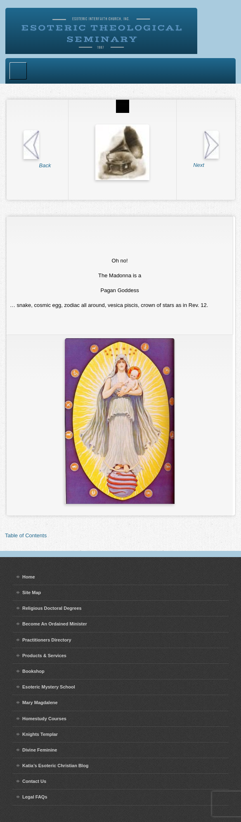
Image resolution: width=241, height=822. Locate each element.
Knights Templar (40, 734)
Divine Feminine (39, 749)
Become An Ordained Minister (54, 623)
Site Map (31, 592)
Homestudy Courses (44, 718)
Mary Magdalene (40, 702)
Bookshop (33, 671)
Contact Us (34, 781)
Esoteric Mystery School (48, 686)
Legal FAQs (34, 796)
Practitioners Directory (46, 639)
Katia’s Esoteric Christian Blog (55, 765)
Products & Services (44, 655)
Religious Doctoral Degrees (52, 608)
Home (28, 576)
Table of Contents (26, 535)
